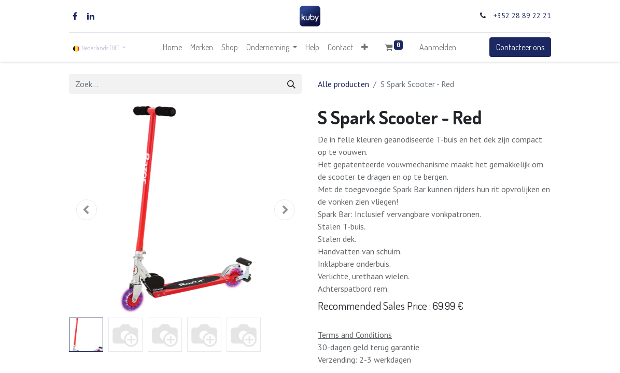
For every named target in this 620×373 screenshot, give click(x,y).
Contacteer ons (520, 47)
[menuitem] (172, 47)
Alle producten (343, 84)
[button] (364, 47)
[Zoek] (291, 84)
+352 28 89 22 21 (522, 15)
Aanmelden (437, 47)
